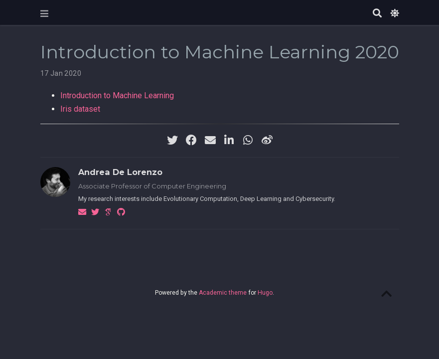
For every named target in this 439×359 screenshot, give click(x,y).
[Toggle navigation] (44, 13)
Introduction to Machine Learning (117, 95)
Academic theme (223, 292)
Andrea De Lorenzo (120, 172)
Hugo (265, 292)
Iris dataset (80, 109)
